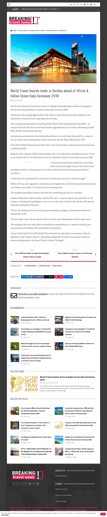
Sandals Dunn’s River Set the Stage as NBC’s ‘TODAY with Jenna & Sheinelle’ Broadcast (79, 451)
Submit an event (61, 501)
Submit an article (61, 489)
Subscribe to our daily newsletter (33, 294)
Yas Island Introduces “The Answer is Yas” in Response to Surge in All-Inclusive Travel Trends (35, 425)
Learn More (5, 515)
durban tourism (57, 265)
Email (59, 277)
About (12, 510)
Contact (18, 510)
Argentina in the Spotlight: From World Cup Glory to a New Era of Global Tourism (80, 331)
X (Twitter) (49, 277)
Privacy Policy (26, 510)
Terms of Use (36, 510)
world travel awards (30, 265)
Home (14, 30)
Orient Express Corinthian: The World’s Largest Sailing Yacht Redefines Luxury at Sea (36, 331)
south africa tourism (44, 265)
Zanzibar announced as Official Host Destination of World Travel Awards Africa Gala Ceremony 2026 (79, 411)
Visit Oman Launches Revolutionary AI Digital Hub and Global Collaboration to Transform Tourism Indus (36, 358)
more (68, 277)
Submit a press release (63, 495)
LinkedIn (26, 277)
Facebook (37, 277)
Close (103, 514)
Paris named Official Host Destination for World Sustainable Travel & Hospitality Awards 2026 (35, 411)
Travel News (23, 30)
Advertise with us (61, 476)
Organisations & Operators (56, 30)
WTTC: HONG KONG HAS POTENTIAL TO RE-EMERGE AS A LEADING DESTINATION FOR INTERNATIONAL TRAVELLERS (36, 451)
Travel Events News (37, 30)
